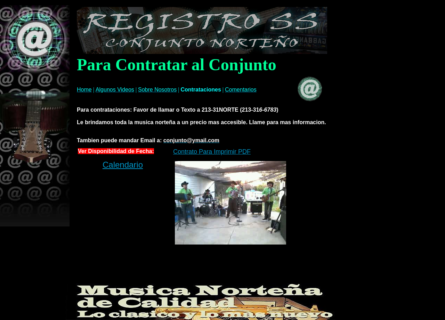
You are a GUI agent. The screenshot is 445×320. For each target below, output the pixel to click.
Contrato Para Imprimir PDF (212, 151)
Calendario (123, 164)
